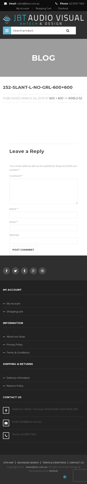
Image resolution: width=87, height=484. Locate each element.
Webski (53, 471)
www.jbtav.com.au (36, 467)
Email (13, 222)
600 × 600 (56, 98)
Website (14, 235)
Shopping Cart (43, 8)
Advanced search (28, 462)
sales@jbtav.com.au (28, 3)
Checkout (63, 8)
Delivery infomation (18, 377)
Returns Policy (15, 385)
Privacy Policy (15, 344)
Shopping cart (15, 311)
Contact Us (77, 462)
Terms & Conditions (18, 352)
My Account (22, 8)
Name (13, 209)
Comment (16, 176)
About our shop (16, 336)
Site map (8, 462)
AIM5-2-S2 (75, 98)
